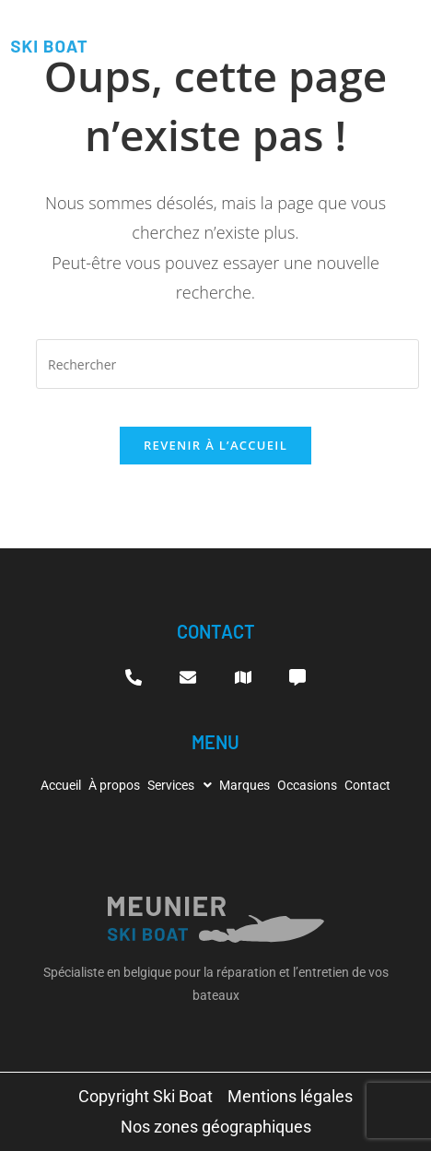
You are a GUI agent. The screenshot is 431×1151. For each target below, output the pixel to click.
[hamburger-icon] (406, 35)
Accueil (61, 785)
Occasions (307, 785)
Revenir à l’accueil (215, 445)
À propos (114, 785)
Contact (367, 785)
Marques (244, 785)
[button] (180, 785)
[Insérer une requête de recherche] (227, 364)
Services (179, 785)
